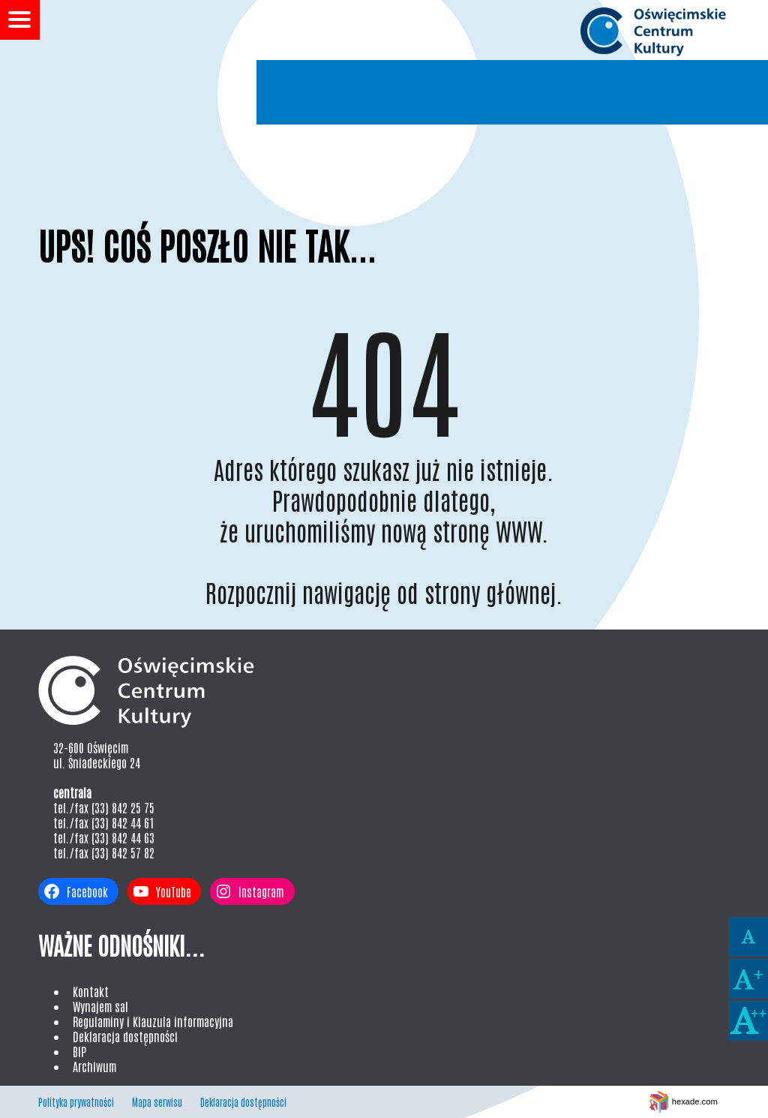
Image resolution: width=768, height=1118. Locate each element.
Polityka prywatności (76, 1101)
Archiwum (94, 1066)
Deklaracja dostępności (125, 1036)
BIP (79, 1051)
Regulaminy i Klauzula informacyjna (153, 1021)
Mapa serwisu (157, 1101)
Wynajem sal (100, 1006)
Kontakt (91, 991)
